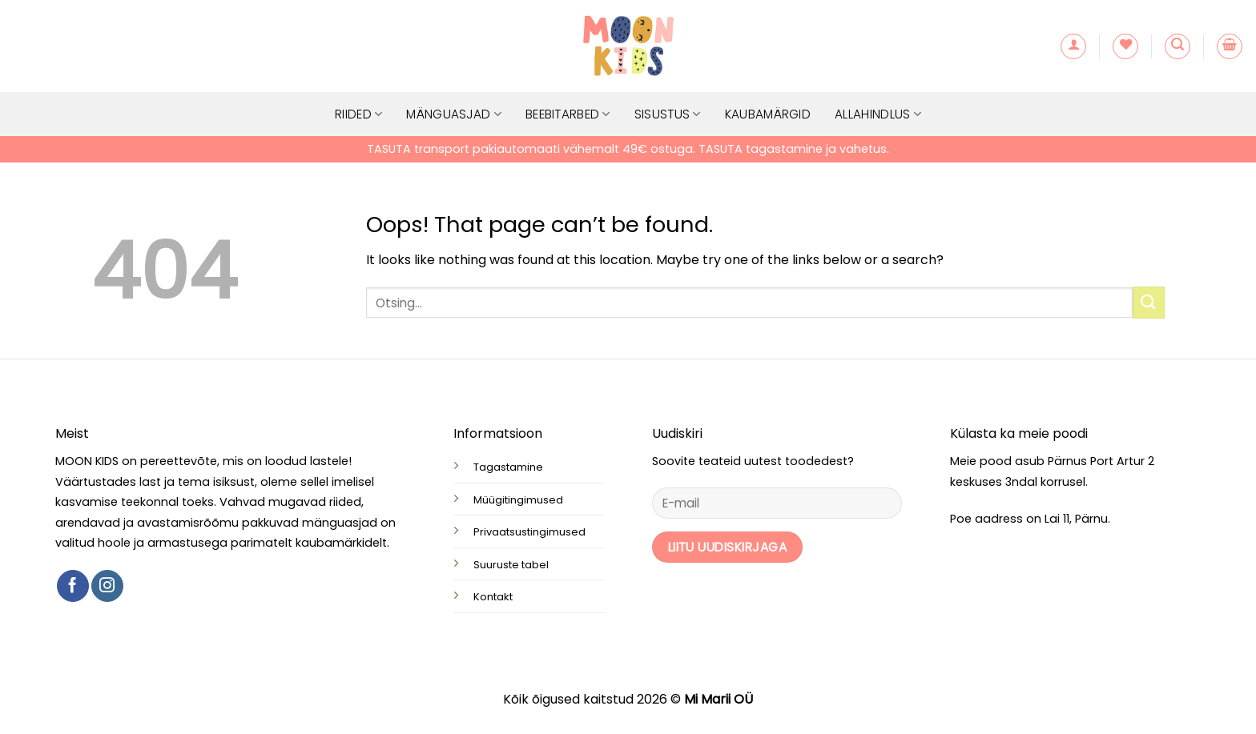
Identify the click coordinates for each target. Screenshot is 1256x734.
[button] (1073, 46)
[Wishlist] (1125, 46)
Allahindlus (878, 114)
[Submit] (1149, 302)
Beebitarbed (567, 114)
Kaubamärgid (768, 114)
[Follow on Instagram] (107, 586)
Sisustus (667, 114)
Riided (358, 114)
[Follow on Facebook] (73, 586)
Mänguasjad (453, 114)
